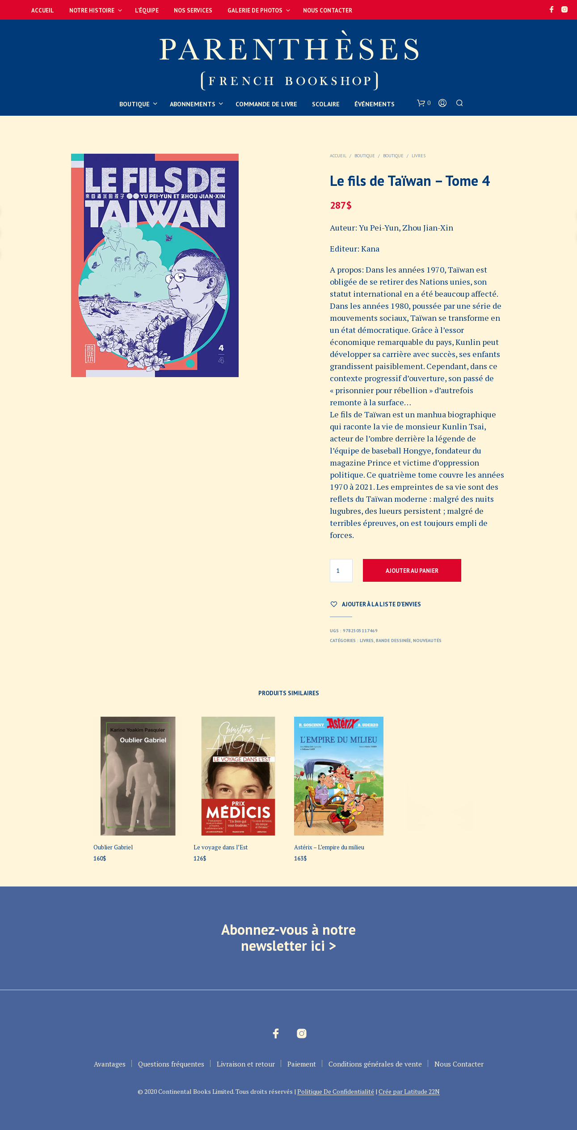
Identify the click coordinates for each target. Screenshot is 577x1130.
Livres (418, 156)
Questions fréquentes (171, 1063)
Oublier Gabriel (113, 847)
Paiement (301, 1063)
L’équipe (147, 10)
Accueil (42, 10)
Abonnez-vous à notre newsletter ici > (288, 937)
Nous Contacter (327, 10)
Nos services (193, 10)
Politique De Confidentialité (335, 1091)
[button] (423, 103)
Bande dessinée (393, 640)
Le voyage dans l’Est (221, 845)
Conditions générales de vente (375, 1063)
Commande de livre (266, 104)
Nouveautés (427, 640)
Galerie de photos (254, 10)
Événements (374, 104)
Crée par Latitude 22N (409, 1091)
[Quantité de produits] (341, 570)
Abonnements (192, 104)
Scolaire (326, 104)
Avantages (110, 1063)
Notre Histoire (91, 10)
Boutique (134, 104)
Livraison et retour (246, 1063)
